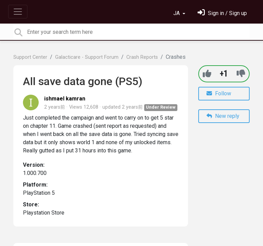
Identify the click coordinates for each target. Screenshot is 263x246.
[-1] (241, 74)
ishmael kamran (64, 98)
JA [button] (177, 13)
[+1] (207, 74)
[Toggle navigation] (17, 11)
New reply (222, 116)
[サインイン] (222, 13)
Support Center (30, 57)
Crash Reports (142, 57)
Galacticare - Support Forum (86, 57)
